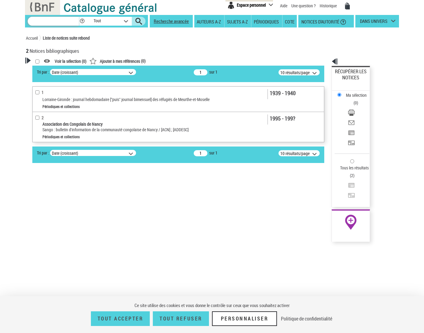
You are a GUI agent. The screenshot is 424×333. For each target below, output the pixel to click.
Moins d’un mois (48, 179)
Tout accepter (120, 318)
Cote (289, 21)
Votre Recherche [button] (51, 70)
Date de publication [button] (50, 271)
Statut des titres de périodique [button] (60, 197)
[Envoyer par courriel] (359, 99)
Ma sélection (346, 81)
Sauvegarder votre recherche (64, 119)
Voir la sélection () (149, 61)
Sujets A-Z (237, 21)
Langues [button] (40, 261)
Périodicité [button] (42, 169)
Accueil (32, 38)
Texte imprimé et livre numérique (61, 160)
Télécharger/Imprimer (354, 92)
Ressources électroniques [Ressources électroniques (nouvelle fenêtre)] (347, 193)
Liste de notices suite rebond (66, 38)
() (196, 61)
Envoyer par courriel (352, 99)
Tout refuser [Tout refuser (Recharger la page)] (181, 318)
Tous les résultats (350, 130)
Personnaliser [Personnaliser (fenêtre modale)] (244, 318)
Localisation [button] (43, 240)
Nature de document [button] (51, 141)
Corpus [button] (38, 291)
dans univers (373, 22)
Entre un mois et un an (53, 188)
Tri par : (121, 72)
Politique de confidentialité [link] (306, 318)
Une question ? (303, 6)
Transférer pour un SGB (355, 114)
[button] (82, 21)
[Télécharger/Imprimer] (359, 92)
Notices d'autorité (319, 21)
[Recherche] (53, 21)
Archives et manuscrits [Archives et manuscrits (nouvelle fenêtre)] (345, 187)
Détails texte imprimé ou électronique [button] (55, 219)
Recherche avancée (171, 21)
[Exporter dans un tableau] (359, 106)
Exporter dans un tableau (357, 106)
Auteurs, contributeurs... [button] (55, 251)
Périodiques (266, 21)
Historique (329, 6)
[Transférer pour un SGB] (359, 114)
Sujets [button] (38, 281)
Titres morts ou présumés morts (60, 207)
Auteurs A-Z (209, 21)
